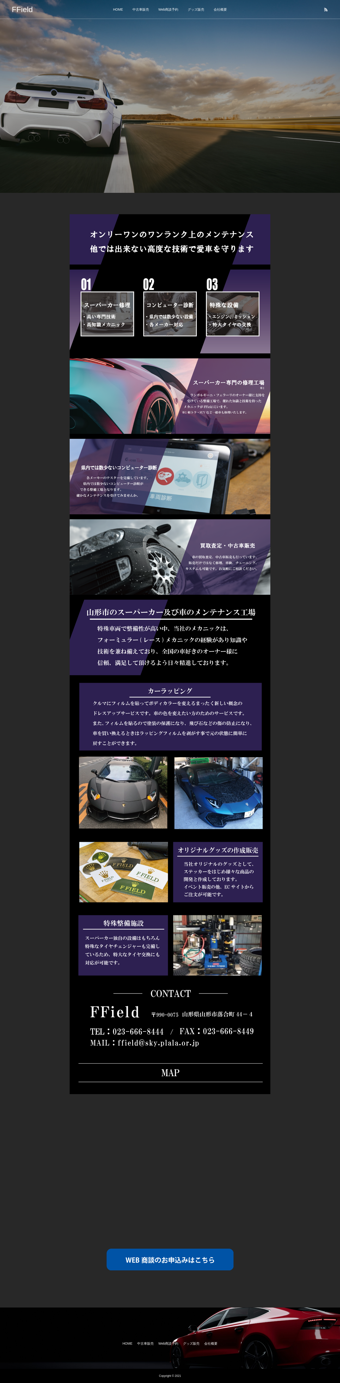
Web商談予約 (168, 9)
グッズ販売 (196, 9)
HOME (118, 9)
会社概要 (220, 9)
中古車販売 (140, 9)
